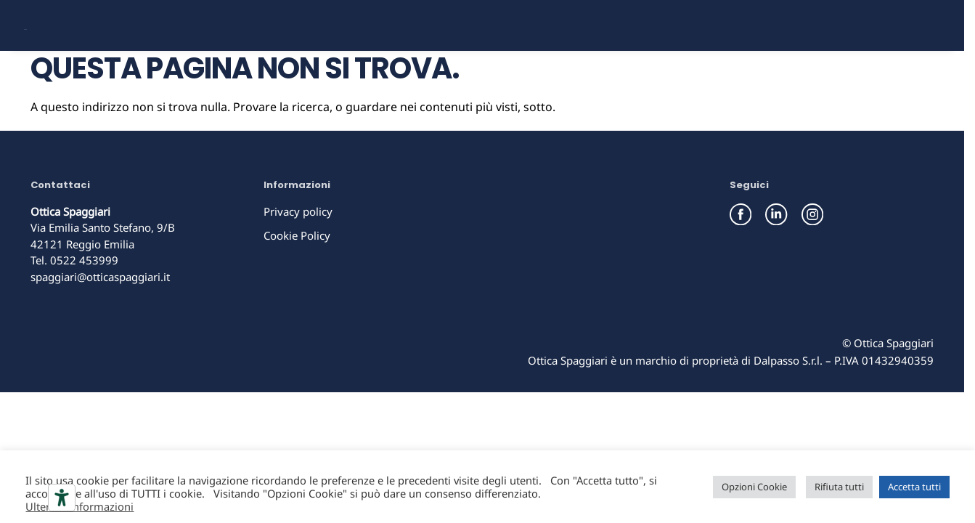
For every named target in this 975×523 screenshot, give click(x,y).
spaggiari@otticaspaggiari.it (100, 326)
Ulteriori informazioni (79, 506)
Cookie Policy (297, 284)
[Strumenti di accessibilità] (62, 497)
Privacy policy (298, 261)
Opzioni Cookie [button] (754, 486)
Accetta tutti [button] (914, 486)
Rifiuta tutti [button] (839, 486)
